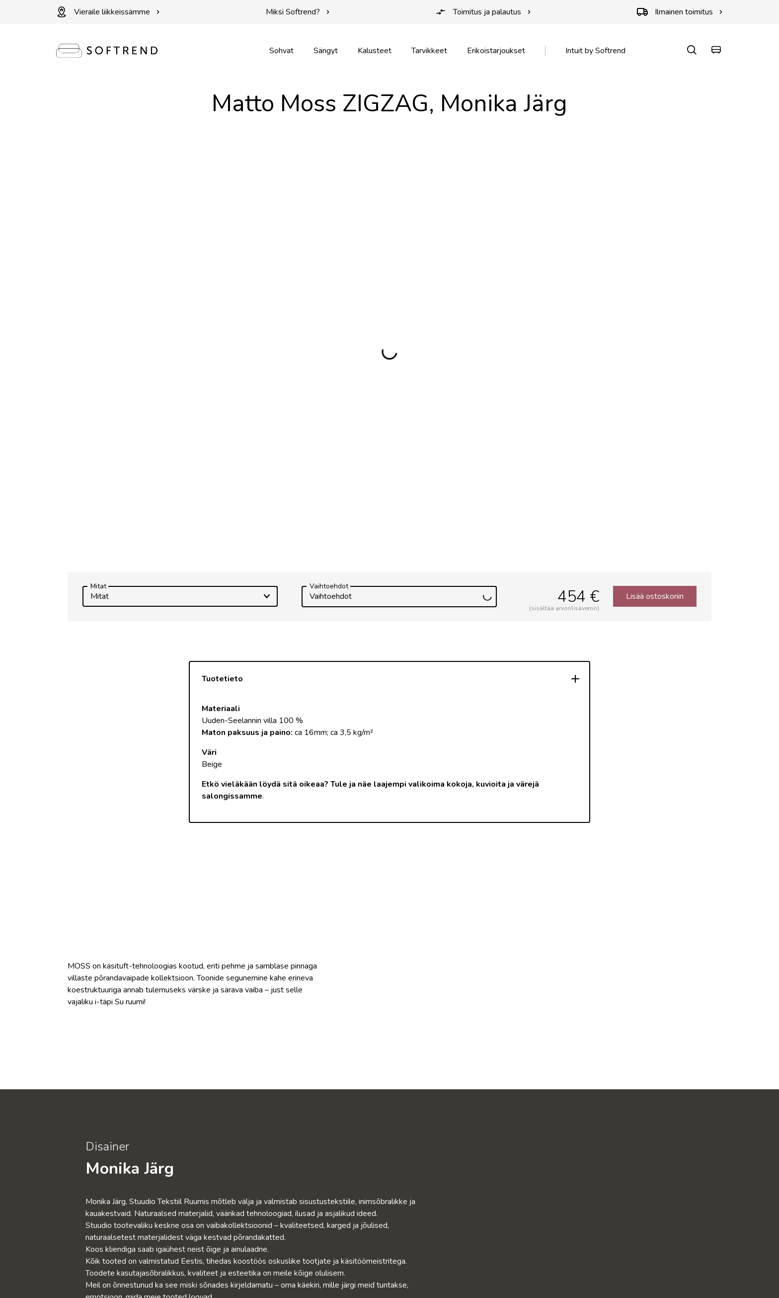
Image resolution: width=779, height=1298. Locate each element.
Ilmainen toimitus (680, 11)
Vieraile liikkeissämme (108, 11)
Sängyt (325, 50)
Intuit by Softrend (595, 50)
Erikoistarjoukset (496, 50)
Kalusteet (374, 50)
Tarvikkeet (429, 50)
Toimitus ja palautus (483, 11)
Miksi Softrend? (298, 11)
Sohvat (281, 50)
